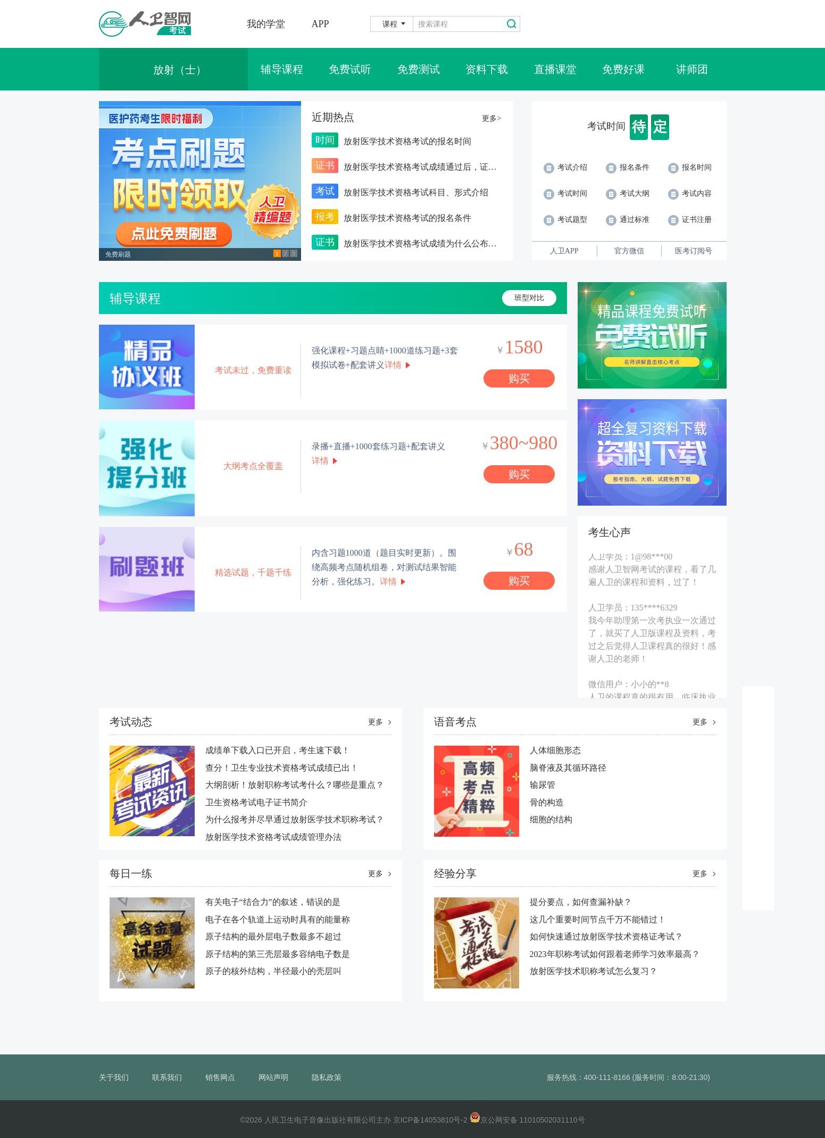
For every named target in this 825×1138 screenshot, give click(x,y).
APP (320, 24)
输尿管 (542, 784)
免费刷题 (118, 254)
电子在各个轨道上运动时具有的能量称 (277, 919)
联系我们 (167, 1077)
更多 (375, 722)
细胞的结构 (551, 819)
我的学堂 (266, 24)
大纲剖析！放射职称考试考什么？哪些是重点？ (294, 784)
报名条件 (627, 167)
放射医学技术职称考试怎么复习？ (593, 971)
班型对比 (529, 298)
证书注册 (690, 220)
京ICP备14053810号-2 (430, 1120)
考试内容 (690, 193)
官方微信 (629, 251)
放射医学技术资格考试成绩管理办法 (273, 837)
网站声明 (273, 1077)
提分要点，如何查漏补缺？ (581, 901)
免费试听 (350, 69)
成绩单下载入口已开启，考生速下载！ (277, 750)
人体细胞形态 (555, 750)
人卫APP (564, 251)
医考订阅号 (693, 251)
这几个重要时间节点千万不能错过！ (598, 919)
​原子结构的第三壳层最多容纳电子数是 (277, 954)
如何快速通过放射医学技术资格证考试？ (606, 936)
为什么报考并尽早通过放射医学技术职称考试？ (294, 819)
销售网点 (220, 1077)
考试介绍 (565, 167)
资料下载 (486, 69)
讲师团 (692, 69)
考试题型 (565, 220)
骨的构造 (547, 802)
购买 (519, 378)
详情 (393, 364)
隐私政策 (326, 1077)
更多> (491, 118)
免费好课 (623, 69)
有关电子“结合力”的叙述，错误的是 (272, 901)
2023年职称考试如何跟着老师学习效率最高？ (615, 954)
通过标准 (627, 220)
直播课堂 (555, 69)
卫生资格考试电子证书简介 (256, 802)
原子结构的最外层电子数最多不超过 (273, 936)
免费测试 (418, 69)
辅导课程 (282, 69)
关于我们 (114, 1077)
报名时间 (690, 167)
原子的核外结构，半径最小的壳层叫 (273, 971)
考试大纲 (627, 193)
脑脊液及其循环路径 (568, 767)
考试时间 (565, 193)
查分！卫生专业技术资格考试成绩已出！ (282, 767)
